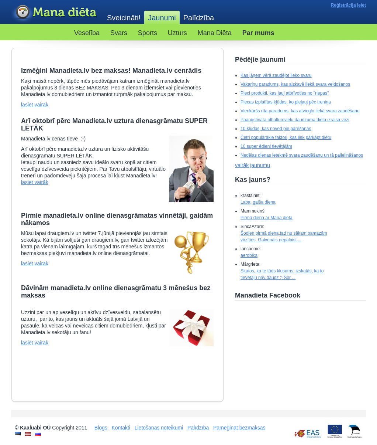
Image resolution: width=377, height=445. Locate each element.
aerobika (249, 255)
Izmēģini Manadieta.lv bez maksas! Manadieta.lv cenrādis (111, 70)
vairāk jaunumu (252, 165)
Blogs (100, 428)
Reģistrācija (343, 5)
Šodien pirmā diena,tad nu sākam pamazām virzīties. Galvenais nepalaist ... (284, 236)
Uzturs (177, 33)
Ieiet (361, 5)
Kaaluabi (55, 12)
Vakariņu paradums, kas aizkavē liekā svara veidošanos (295, 84)
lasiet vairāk (34, 105)
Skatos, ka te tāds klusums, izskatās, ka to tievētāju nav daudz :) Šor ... (282, 274)
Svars (118, 33)
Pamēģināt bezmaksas (239, 428)
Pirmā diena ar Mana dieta (267, 217)
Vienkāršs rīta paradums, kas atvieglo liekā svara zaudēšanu (300, 110)
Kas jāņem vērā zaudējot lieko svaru (276, 75)
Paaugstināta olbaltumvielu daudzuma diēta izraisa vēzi (295, 119)
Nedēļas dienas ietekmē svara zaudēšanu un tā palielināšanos (302, 155)
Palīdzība (198, 18)
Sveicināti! (124, 18)
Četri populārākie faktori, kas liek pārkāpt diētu (286, 137)
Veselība (87, 33)
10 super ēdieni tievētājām (266, 146)
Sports (147, 33)
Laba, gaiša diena (258, 202)
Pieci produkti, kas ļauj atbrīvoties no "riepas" (285, 93)
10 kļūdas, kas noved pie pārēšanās (276, 128)
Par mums (258, 33)
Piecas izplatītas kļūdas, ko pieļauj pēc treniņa (286, 102)
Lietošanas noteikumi (159, 428)
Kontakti (120, 428)
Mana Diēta (215, 33)
